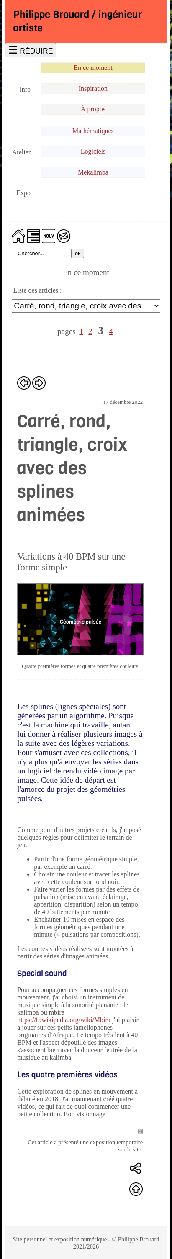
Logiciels (93, 151)
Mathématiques (93, 130)
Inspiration (93, 88)
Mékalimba (93, 172)
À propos (93, 109)
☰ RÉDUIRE (30, 50)
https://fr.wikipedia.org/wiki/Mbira (63, 1019)
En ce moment (93, 67)
